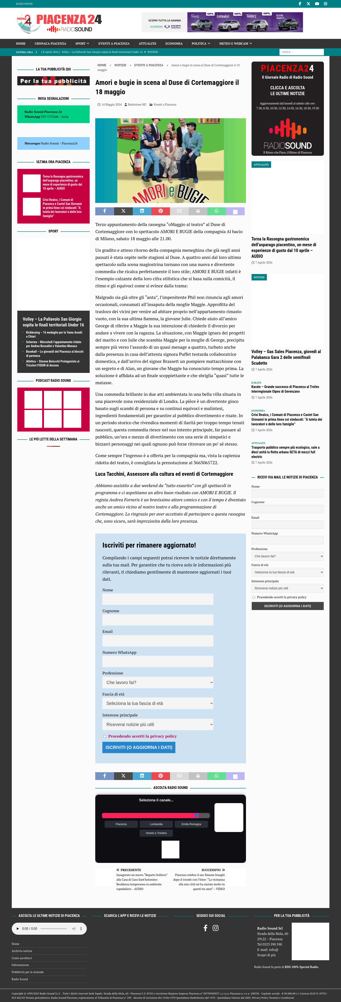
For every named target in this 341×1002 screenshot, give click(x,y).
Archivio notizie (22, 951)
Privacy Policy (260, 997)
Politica (199, 43)
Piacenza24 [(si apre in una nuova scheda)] (69, 143)
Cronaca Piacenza (50, 43)
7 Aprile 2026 (264, 262)
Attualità (148, 43)
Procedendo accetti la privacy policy (142, 736)
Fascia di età (113, 694)
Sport (80, 43)
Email (107, 631)
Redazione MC (137, 104)
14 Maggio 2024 (111, 104)
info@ (274, 949)
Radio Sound (24, 3)
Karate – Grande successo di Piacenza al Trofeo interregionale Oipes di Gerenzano (285, 389)
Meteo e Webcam (233, 43)
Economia (173, 43)
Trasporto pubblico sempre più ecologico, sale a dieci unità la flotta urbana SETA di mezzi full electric (286, 452)
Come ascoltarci (22, 958)
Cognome (110, 610)
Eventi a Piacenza (114, 43)
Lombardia (156, 824)
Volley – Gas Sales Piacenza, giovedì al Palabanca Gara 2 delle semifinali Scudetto (286, 357)
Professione (112, 673)
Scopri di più (266, 955)
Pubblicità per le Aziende (28, 972)
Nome (107, 589)
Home (21, 43)
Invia (65, 116)
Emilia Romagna (191, 824)
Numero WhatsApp (119, 652)
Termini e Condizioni (281, 997)
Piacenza (121, 824)
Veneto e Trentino (156, 833)
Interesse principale (120, 715)
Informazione (20, 965)
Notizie (120, 65)
